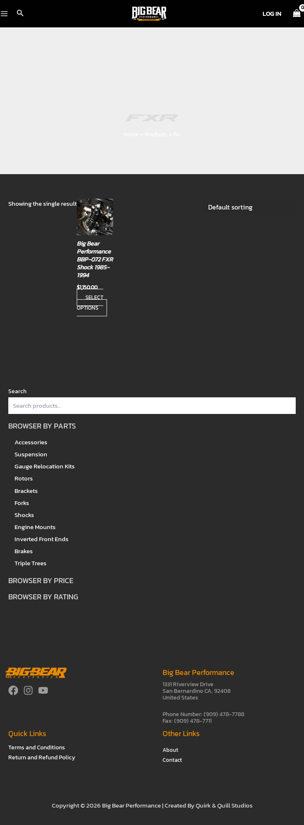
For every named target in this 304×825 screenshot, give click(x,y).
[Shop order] (249, 207)
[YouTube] (43, 690)
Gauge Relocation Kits (45, 466)
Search (17, 391)
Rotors (24, 478)
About (170, 750)
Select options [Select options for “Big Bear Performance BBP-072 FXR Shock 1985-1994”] (90, 302)
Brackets (26, 490)
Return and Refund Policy (41, 757)
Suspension (31, 454)
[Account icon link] (272, 14)
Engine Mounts (35, 527)
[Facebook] (13, 690)
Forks (22, 502)
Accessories (31, 442)
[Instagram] (28, 690)
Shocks (24, 515)
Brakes (24, 551)
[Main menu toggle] (4, 14)
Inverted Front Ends (41, 539)
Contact (172, 760)
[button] (20, 14)
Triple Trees (30, 563)
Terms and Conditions (36, 747)
